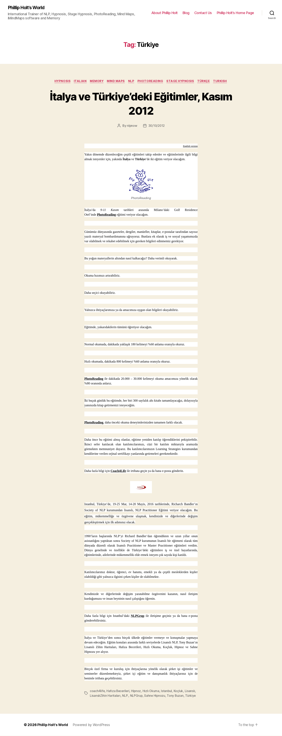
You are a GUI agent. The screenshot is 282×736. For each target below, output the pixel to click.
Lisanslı (191, 691)
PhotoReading (152, 81)
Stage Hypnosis (182, 81)
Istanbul (167, 691)
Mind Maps (116, 81)
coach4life (97, 691)
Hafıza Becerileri (118, 691)
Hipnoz (137, 691)
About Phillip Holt (164, 13)
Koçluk (180, 691)
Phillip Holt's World (27, 7)
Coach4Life (118, 471)
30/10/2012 (156, 126)
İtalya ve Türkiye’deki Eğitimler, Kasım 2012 (141, 103)
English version (190, 146)
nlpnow (131, 126)
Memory (95, 81)
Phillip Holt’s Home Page (235, 13)
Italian (78, 81)
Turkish (223, 81)
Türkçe (206, 81)
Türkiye (191, 696)
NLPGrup (137, 616)
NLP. (125, 696)
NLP (132, 81)
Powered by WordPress (92, 725)
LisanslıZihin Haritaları (105, 696)
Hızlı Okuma (152, 691)
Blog (186, 13)
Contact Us (203, 13)
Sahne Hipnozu (155, 696)
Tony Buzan (175, 696)
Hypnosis (60, 81)
